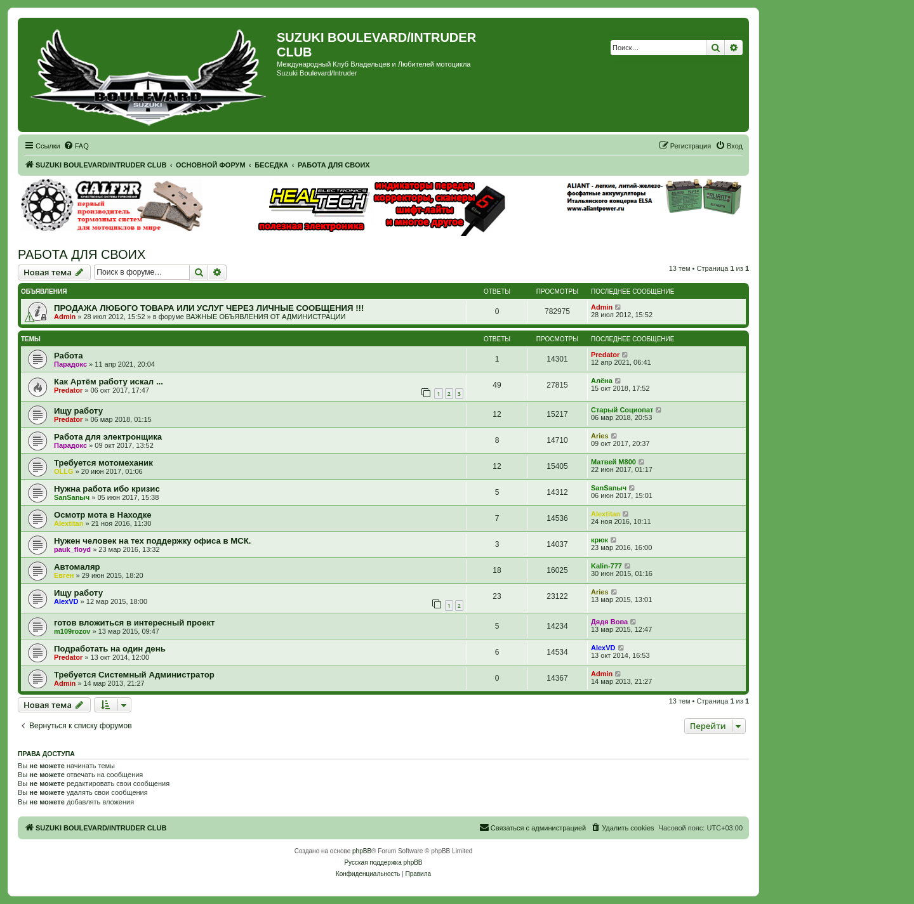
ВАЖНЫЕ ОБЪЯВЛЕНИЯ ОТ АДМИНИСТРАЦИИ (265, 316)
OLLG (64, 471)
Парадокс (70, 364)
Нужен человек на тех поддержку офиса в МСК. (152, 541)
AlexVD (66, 601)
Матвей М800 (613, 462)
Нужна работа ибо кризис (107, 489)
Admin (65, 316)
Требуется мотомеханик (103, 463)
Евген (64, 575)
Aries (600, 436)
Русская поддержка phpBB (383, 862)
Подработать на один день (110, 648)
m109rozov (72, 631)
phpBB (361, 851)
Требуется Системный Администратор (134, 674)
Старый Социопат (622, 410)
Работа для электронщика (108, 437)
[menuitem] (76, 146)
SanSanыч (71, 497)
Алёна (602, 380)
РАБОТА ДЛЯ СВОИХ (81, 254)
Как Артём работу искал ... (108, 381)
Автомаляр (77, 567)
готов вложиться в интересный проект (134, 622)
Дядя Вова (609, 622)
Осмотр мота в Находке (103, 515)
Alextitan (68, 523)
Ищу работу (78, 411)
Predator (605, 354)
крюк (599, 540)
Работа (68, 355)
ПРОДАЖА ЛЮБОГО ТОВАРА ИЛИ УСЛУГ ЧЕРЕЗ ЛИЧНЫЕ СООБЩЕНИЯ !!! (209, 308)
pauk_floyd (72, 549)
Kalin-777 (606, 566)
